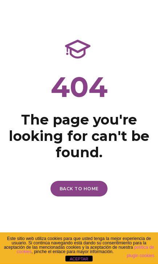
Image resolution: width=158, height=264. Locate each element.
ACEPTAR (79, 259)
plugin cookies (140, 255)
